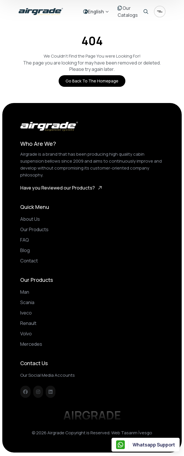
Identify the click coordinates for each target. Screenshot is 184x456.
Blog (25, 250)
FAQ (24, 240)
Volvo (26, 333)
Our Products (34, 229)
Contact (29, 261)
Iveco (26, 313)
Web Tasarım (124, 433)
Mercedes (31, 344)
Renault (28, 323)
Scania (27, 302)
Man (24, 292)
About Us (30, 219)
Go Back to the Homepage (92, 81)
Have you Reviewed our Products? (61, 188)
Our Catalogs (128, 11)
